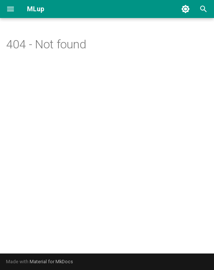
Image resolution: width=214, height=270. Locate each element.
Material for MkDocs (51, 261)
